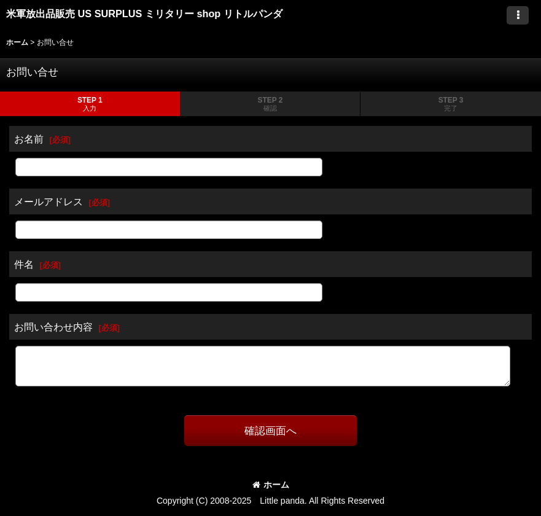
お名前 (29, 138)
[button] (518, 15)
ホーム (270, 485)
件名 (24, 264)
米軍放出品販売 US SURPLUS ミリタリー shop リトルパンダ (144, 13)
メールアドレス (48, 201)
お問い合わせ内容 (53, 326)
